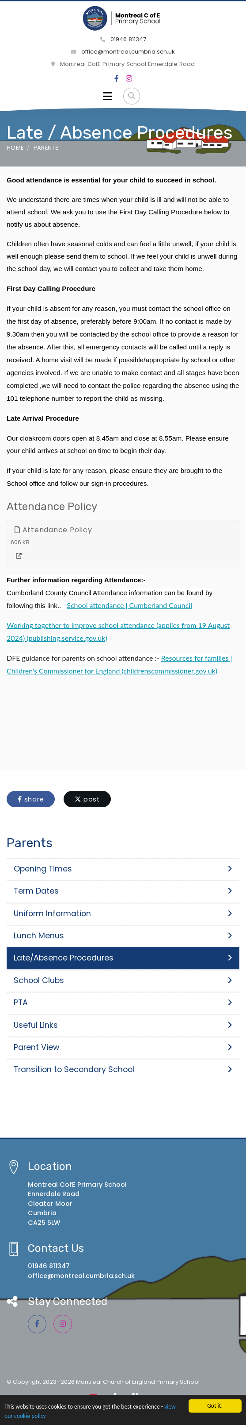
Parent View (123, 1047)
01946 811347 (123, 39)
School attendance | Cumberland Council (129, 605)
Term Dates (123, 891)
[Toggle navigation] (107, 96)
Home (15, 147)
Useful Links (123, 1025)
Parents (46, 147)
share (31, 799)
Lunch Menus (123, 935)
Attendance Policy (53, 530)
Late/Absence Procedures (123, 958)
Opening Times (123, 869)
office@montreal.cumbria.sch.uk (123, 51)
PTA (123, 1002)
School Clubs (123, 980)
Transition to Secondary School (123, 1069)
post (87, 799)
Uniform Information (123, 913)
